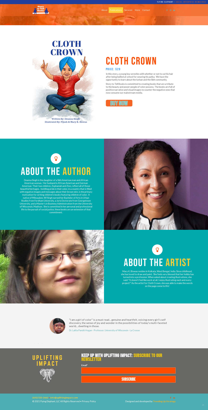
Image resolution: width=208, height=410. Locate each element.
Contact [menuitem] (146, 10)
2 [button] (38, 343)
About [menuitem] (104, 10)
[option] (104, 325)
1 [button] (34, 343)
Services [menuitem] (128, 10)
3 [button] (42, 343)
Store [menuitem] (137, 10)
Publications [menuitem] (116, 10)
